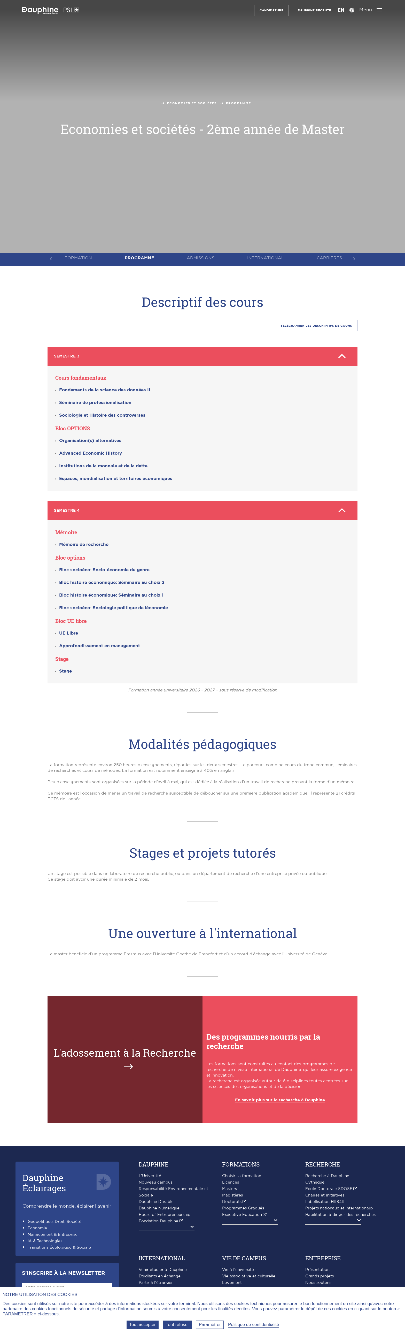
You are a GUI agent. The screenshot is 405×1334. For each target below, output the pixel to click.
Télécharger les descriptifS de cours (316, 325)
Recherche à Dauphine (327, 1174)
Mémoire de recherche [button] (83, 542)
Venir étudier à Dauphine (163, 1268)
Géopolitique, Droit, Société (54, 1220)
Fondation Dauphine (158, 1219)
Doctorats (232, 1200)
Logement (232, 1281)
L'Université (150, 1174)
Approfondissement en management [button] (99, 644)
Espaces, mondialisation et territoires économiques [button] (115, 478)
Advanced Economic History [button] (90, 452)
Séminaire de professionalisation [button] (95, 402)
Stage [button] (65, 669)
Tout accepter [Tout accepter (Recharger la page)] (142, 1324)
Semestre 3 (202, 355)
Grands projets (319, 1274)
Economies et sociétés (192, 103)
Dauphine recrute (314, 10)
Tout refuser (177, 1324)
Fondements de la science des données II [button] (104, 389)
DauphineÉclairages (44, 1181)
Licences (230, 1181)
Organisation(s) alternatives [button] (90, 440)
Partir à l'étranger (156, 1281)
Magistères (232, 1193)
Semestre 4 (202, 509)
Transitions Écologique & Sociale (59, 1246)
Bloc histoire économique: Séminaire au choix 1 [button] (111, 593)
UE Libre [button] (68, 631)
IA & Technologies (45, 1239)
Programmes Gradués (243, 1206)
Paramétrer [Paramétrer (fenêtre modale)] (210, 1324)
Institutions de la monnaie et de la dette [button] (103, 465)
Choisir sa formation (241, 1174)
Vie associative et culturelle (248, 1274)
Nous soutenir (318, 1281)
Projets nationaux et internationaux (339, 1206)
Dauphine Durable (156, 1200)
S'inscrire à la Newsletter (63, 1271)
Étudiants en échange (160, 1274)
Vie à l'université (238, 1268)
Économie (37, 1226)
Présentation (317, 1268)
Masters (229, 1187)
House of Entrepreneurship (164, 1213)
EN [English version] (340, 10)
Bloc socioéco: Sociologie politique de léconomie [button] (113, 606)
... (156, 103)
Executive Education (242, 1213)
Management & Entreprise (52, 1233)
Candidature (271, 10)
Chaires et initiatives (324, 1193)
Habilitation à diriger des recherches (340, 1213)
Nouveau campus (155, 1181)
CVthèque (314, 1181)
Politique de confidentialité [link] (253, 1324)
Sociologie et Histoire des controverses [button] (102, 414)
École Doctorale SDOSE (328, 1187)
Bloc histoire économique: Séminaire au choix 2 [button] (112, 580)
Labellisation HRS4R (325, 1200)
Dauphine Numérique (159, 1206)
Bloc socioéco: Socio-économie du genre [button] (104, 568)
